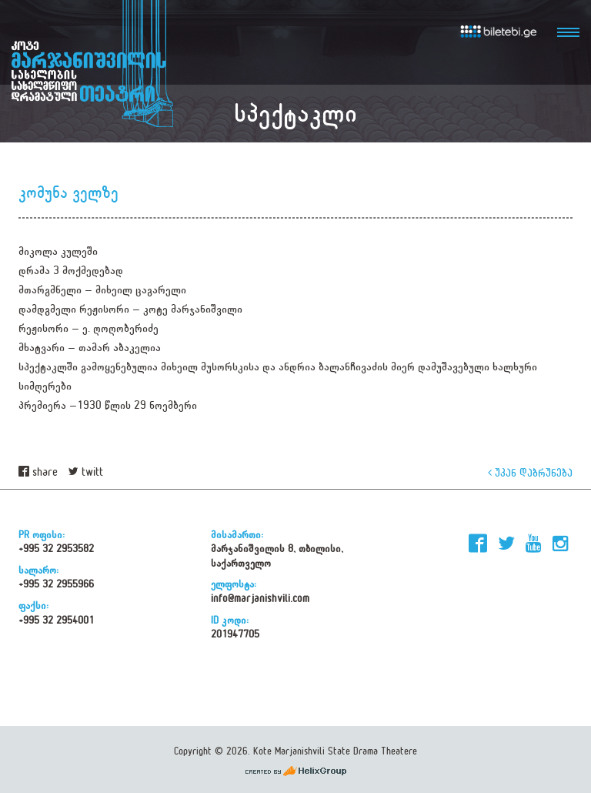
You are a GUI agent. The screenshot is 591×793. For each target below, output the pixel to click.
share (38, 472)
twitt (85, 472)
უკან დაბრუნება (530, 472)
